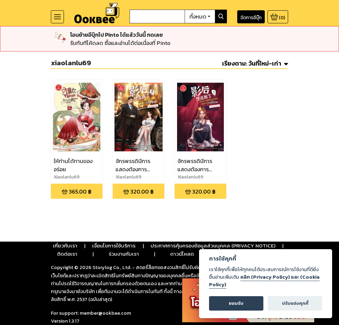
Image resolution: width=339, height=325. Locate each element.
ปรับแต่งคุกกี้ (295, 303)
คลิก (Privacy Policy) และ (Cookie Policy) (264, 280)
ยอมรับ (236, 303)
